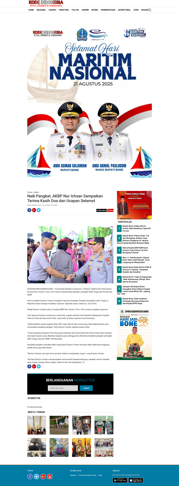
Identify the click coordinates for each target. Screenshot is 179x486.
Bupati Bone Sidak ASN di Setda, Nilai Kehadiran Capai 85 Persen (137, 228)
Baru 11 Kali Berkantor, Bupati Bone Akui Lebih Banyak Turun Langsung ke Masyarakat (136, 259)
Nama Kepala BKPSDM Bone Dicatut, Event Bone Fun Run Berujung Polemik (135, 250)
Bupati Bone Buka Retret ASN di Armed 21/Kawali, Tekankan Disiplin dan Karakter (137, 269)
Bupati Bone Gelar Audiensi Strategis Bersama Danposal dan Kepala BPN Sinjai (135, 301)
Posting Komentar (34, 407)
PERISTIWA (64, 10)
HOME (31, 10)
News (36, 192)
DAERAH (52, 10)
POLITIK (75, 10)
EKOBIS (95, 10)
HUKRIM (85, 10)
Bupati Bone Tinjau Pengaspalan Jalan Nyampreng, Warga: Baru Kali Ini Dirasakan (137, 279)
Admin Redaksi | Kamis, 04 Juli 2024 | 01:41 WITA (42, 205)
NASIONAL (41, 10)
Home (29, 192)
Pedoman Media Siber (87, 475)
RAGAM (144, 10)
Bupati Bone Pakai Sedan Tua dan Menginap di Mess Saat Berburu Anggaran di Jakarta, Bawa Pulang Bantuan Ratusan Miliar (133, 239)
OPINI (136, 10)
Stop (110, 210)
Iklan (100, 475)
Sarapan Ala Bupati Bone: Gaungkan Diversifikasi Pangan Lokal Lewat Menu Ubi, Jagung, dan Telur (133, 290)
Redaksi (73, 475)
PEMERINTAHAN (108, 10)
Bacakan (101, 210)
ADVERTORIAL (124, 10)
